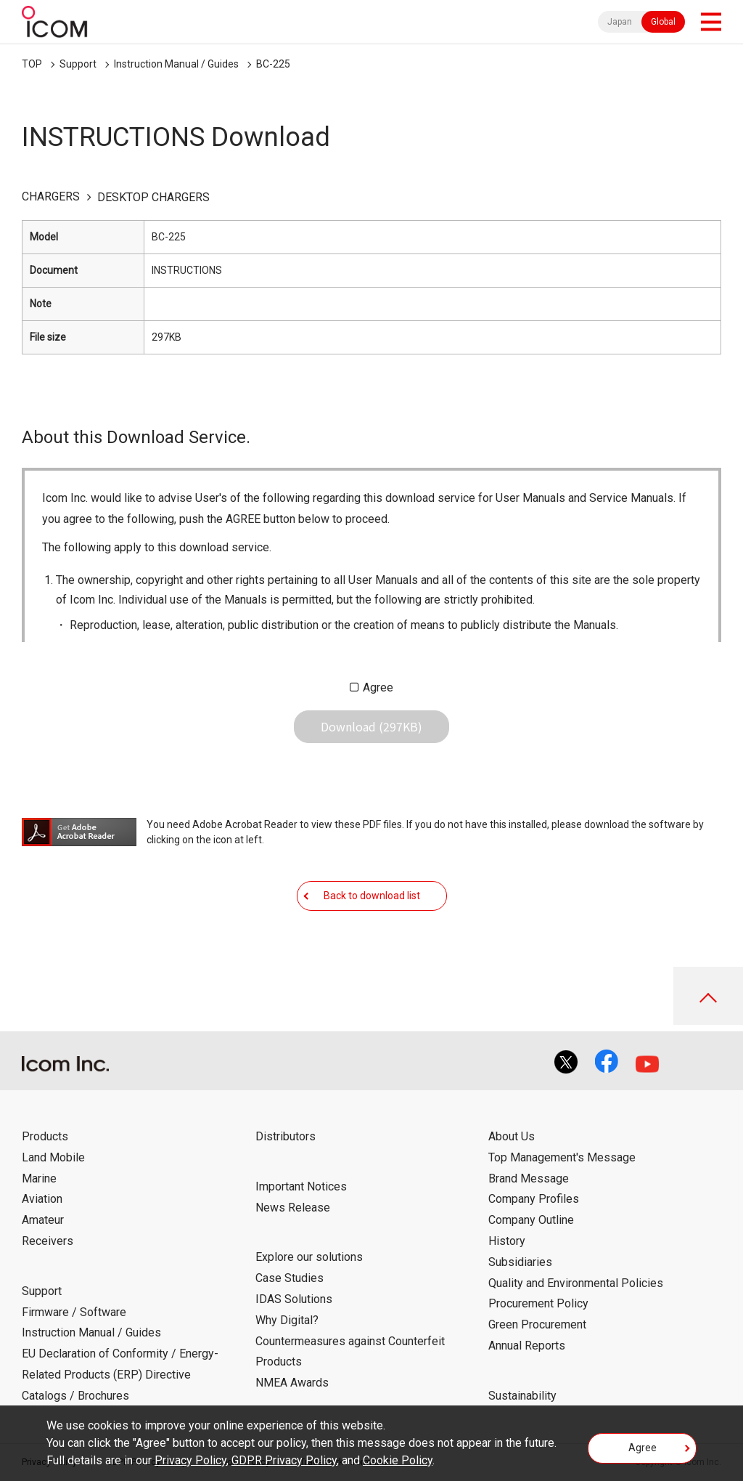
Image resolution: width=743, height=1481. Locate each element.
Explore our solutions (309, 1257)
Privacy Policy (190, 1460)
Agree (378, 687)
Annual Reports (526, 1345)
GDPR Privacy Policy (284, 1460)
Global (663, 22)
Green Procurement (537, 1324)
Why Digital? (287, 1320)
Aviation (42, 1199)
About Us (511, 1136)
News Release (292, 1207)
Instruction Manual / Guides (176, 64)
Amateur (43, 1220)
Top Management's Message (562, 1157)
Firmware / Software (74, 1312)
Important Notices (301, 1186)
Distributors (285, 1136)
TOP (32, 64)
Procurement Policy (538, 1303)
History (506, 1241)
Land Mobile (53, 1157)
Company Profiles (533, 1199)
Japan (619, 22)
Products (45, 1136)
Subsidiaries (520, 1262)
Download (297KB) (371, 726)
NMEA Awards (292, 1382)
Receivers (47, 1241)
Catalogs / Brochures (75, 1396)
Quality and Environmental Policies (575, 1283)
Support (78, 64)
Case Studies (289, 1278)
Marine (39, 1178)
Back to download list (372, 895)
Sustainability (522, 1396)
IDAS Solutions (293, 1299)
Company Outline (531, 1220)
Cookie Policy (397, 1460)
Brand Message (528, 1178)
